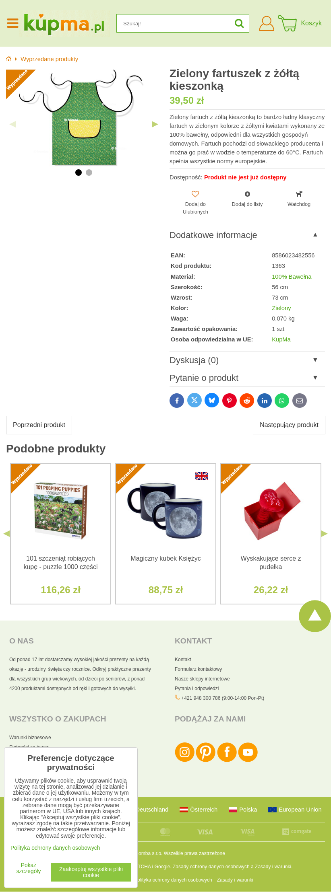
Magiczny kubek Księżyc (165, 558)
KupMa (281, 339)
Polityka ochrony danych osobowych (173, 880)
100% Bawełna (291, 276)
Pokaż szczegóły (29, 868)
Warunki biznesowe (30, 738)
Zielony (281, 308)
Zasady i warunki (273, 867)
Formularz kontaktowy (198, 669)
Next (155, 124)
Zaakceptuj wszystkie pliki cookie (91, 872)
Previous (12, 124)
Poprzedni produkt (39, 424)
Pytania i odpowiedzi (197, 688)
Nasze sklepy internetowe (202, 679)
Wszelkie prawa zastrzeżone (194, 854)
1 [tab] (78, 172)
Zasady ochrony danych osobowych (211, 867)
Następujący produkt (289, 424)
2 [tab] (89, 172)
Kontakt (183, 659)
